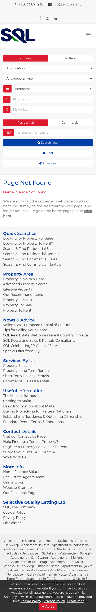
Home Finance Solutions (23, 472)
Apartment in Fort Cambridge (48, 579)
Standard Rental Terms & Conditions (33, 422)
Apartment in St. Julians (55, 541)
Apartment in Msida (51, 549)
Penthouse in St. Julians (39, 553)
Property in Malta (17, 300)
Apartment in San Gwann (29, 558)
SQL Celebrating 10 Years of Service (32, 346)
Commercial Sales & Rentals (26, 381)
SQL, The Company (19, 507)
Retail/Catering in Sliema (68, 570)
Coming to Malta (17, 401)
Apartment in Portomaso (28, 570)
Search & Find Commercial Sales (30, 259)
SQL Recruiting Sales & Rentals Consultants (39, 341)
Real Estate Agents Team (24, 477)
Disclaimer (12, 523)
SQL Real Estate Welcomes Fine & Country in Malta (45, 335)
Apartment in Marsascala (70, 545)
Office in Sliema (48, 566)
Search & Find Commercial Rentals (32, 264)
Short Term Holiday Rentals (26, 376)
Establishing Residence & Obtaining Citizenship (43, 417)
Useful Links (13, 482)
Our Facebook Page (19, 493)
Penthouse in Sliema (18, 549)
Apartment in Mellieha (67, 558)
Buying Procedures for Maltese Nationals (37, 411)
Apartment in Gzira (35, 545)
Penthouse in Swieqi (19, 566)
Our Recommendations (23, 295)
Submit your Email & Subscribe (29, 452)
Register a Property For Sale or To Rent (35, 447)
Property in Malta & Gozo (23, 279)
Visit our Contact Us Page (24, 436)
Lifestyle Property (17, 289)
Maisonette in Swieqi (74, 553)
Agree (48, 606)
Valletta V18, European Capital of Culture (36, 325)
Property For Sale (17, 305)
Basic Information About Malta (28, 406)
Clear (48, 153)
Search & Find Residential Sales (29, 249)
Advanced (48, 163)
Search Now (48, 143)
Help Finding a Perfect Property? (30, 442)
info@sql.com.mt (67, 4)
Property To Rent (17, 310)
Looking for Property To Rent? (28, 243)
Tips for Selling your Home (25, 330)
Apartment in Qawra (77, 566)
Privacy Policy (14, 518)
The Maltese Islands (19, 396)
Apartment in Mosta (52, 574)
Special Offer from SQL (22, 351)
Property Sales (15, 366)
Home (8, 192)
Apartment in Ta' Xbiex (66, 562)
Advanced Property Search (25, 284)
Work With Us (14, 457)
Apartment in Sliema (19, 541)
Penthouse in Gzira (21, 574)
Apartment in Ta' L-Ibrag (29, 562)
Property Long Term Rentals (26, 371)
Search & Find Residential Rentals (31, 254)
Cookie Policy (14, 512)
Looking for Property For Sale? (28, 238)
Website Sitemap (17, 488)
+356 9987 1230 (31, 4)
